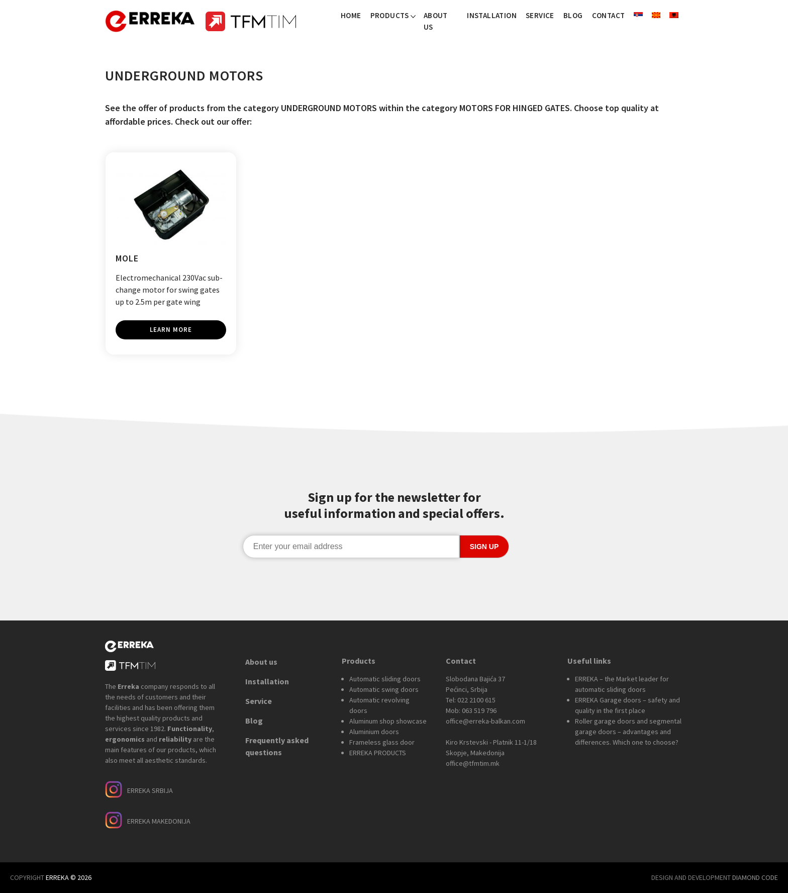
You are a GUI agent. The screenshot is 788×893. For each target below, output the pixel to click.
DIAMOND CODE (755, 877)
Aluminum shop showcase (388, 721)
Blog (573, 15)
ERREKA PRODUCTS (377, 752)
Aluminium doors (374, 731)
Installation (492, 15)
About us (436, 21)
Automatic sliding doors (385, 678)
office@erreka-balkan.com (485, 721)
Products (389, 15)
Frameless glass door (382, 742)
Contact (608, 15)
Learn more (171, 329)
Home (351, 15)
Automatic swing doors (384, 689)
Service (540, 15)
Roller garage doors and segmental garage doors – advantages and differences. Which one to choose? (628, 732)
